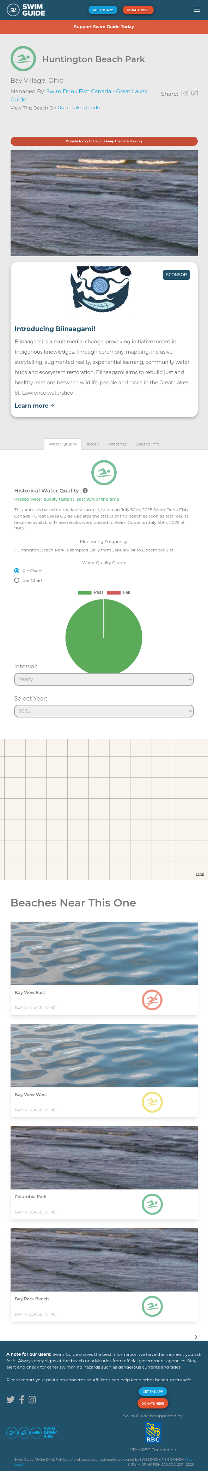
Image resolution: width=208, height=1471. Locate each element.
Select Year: (30, 698)
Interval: (25, 666)
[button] (197, 10)
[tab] (63, 443)
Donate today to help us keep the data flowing (104, 141)
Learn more (34, 405)
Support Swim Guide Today (104, 26)
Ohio (55, 80)
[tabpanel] (104, 585)
